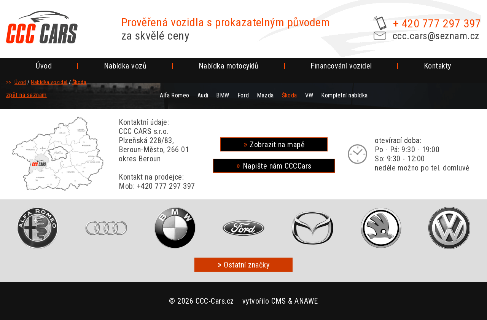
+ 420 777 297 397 (437, 23)
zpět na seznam (26, 95)
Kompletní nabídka (344, 95)
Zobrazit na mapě (277, 144)
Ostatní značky (246, 264)
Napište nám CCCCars (277, 165)
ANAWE (306, 301)
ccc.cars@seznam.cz (436, 35)
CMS (278, 301)
